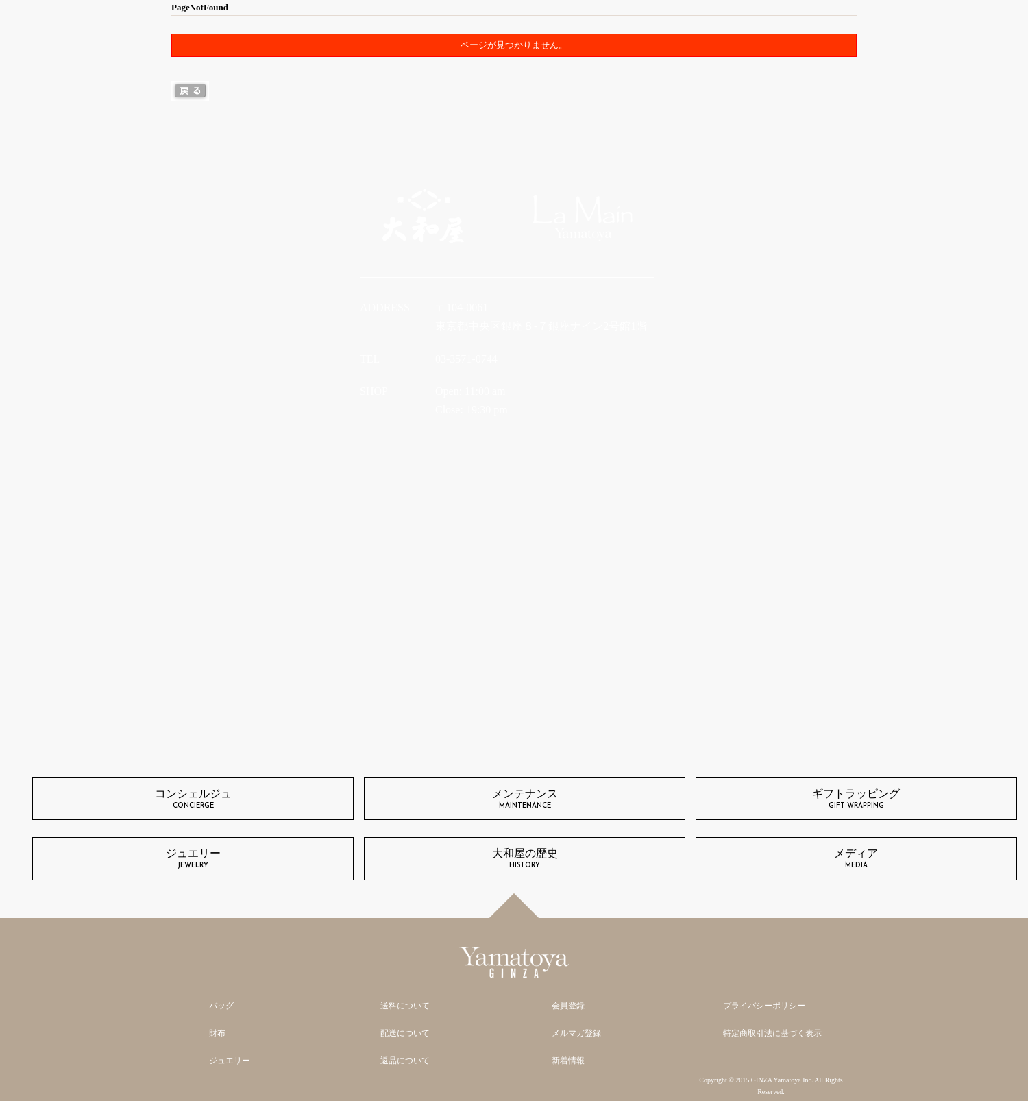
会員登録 (568, 1006)
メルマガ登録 (576, 1033)
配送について (405, 1033)
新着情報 (568, 1060)
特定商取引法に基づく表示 (772, 1033)
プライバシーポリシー (764, 1006)
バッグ (221, 1006)
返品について (405, 1060)
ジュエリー (229, 1060)
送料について (405, 1006)
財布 (217, 1033)
